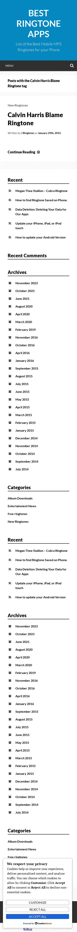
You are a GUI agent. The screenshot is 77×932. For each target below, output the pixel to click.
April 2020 (22, 314)
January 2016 (24, 360)
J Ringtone (27, 133)
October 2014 (25, 453)
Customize (37, 902)
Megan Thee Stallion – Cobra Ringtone (41, 191)
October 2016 (25, 345)
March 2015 (23, 415)
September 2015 (26, 368)
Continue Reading (24, 152)
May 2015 (22, 399)
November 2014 (26, 446)
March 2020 (23, 322)
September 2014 (26, 461)
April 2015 (22, 407)
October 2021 (25, 291)
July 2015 (21, 384)
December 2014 (26, 438)
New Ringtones (18, 105)
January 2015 (24, 430)
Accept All (37, 916)
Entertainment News (22, 506)
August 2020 (24, 306)
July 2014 (21, 469)
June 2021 (22, 298)
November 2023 (26, 283)
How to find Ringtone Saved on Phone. (41, 200)
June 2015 (22, 391)
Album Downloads (20, 498)
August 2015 (24, 376)
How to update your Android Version (40, 237)
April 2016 (22, 353)
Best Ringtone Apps (38, 23)
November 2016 (26, 337)
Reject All (37, 909)
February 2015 (25, 422)
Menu (9, 65)
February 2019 (25, 329)
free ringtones (17, 514)
